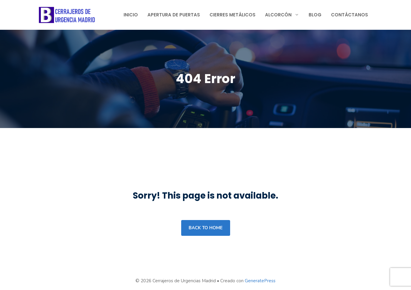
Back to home (206, 228)
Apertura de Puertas (173, 15)
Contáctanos (349, 15)
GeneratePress (260, 281)
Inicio (131, 15)
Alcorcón (284, 15)
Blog (315, 15)
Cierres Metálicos (232, 15)
